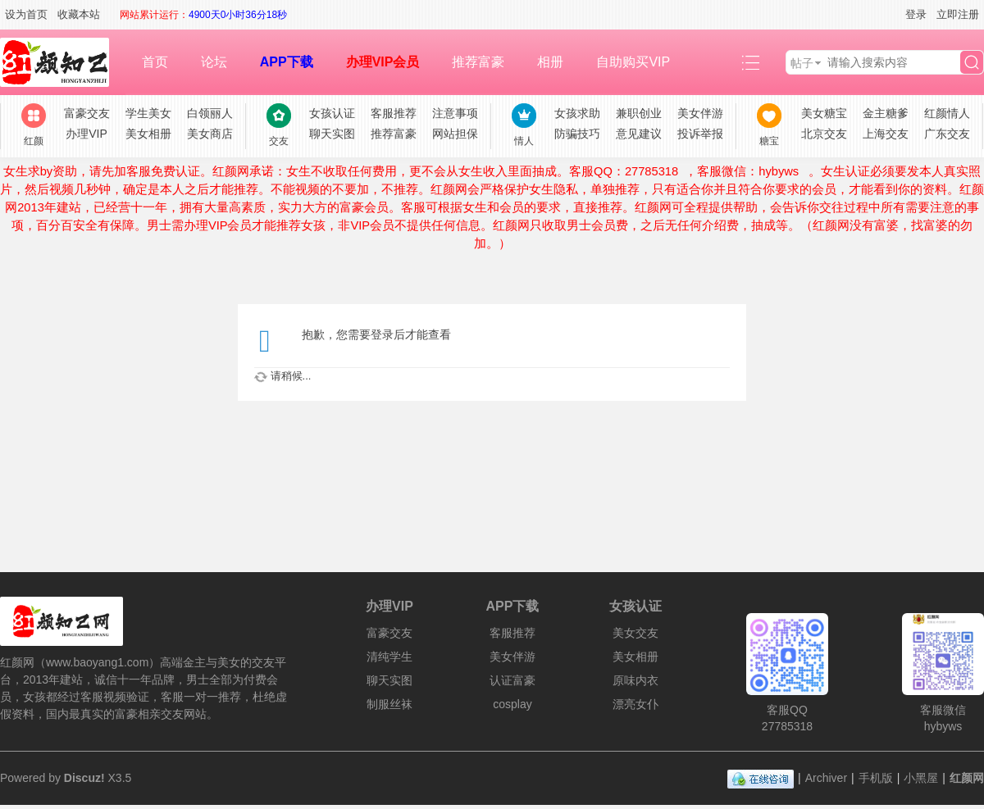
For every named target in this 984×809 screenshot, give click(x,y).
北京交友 (824, 133)
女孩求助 (577, 113)
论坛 (214, 62)
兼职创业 (639, 113)
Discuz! (84, 777)
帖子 (801, 63)
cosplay (512, 704)
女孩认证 (332, 113)
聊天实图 (332, 133)
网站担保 (455, 133)
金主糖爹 (886, 113)
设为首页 (26, 14)
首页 (155, 62)
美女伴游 (700, 113)
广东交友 (947, 133)
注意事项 (455, 113)
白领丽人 (210, 113)
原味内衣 (635, 680)
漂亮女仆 (635, 704)
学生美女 (148, 113)
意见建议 (639, 133)
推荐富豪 (478, 62)
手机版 (876, 777)
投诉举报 (700, 133)
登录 (916, 14)
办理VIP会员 (383, 62)
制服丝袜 (389, 704)
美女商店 (210, 133)
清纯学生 (389, 656)
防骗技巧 (577, 133)
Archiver (826, 777)
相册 (550, 62)
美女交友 (635, 632)
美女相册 (148, 133)
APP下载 (286, 62)
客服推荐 (394, 113)
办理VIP (86, 133)
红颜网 (967, 777)
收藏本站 (78, 14)
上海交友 (886, 133)
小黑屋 (921, 777)
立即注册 (957, 14)
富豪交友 (87, 113)
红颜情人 (947, 113)
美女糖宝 (824, 113)
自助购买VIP (633, 62)
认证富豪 (512, 680)
